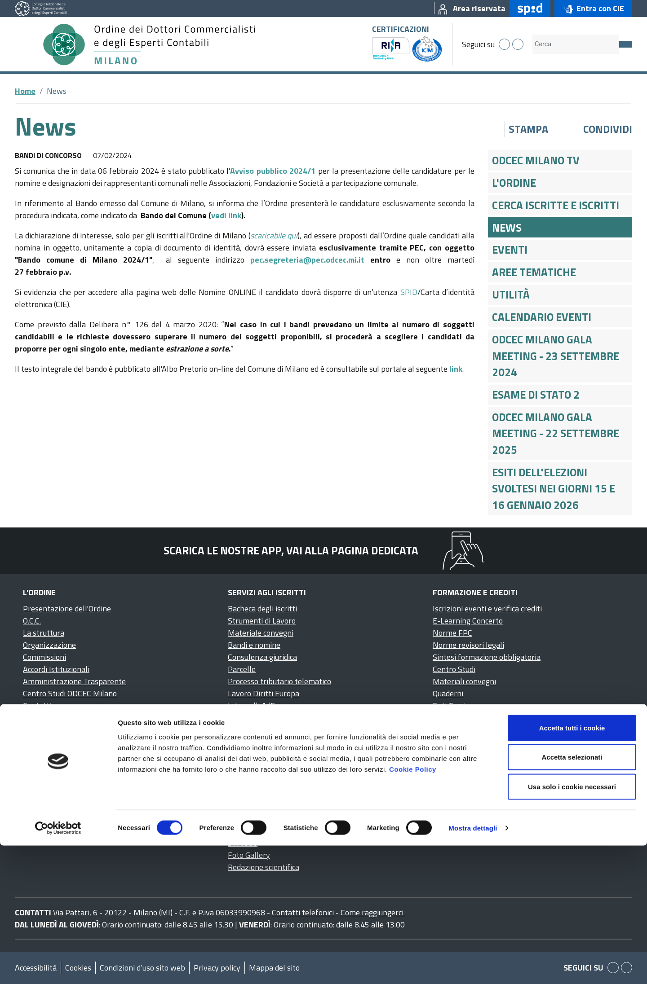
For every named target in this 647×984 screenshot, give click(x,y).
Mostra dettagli (472, 966)
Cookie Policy (412, 907)
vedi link (226, 215)
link (455, 369)
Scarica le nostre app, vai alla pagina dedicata (291, 550)
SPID (408, 292)
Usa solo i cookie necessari (572, 925)
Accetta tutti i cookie (572, 866)
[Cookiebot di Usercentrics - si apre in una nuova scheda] (58, 966)
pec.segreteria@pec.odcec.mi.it (307, 260)
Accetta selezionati (571, 896)
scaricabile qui (274, 235)
